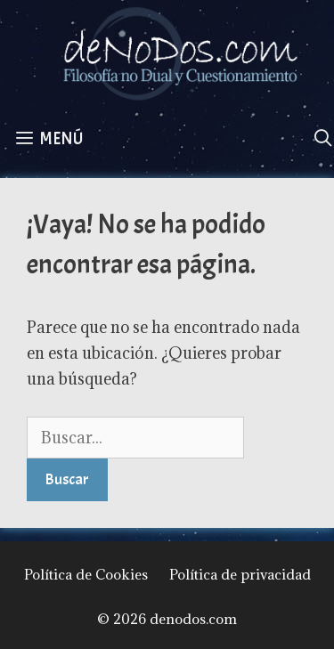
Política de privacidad (240, 574)
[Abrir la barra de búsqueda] (323, 139)
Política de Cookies (86, 574)
